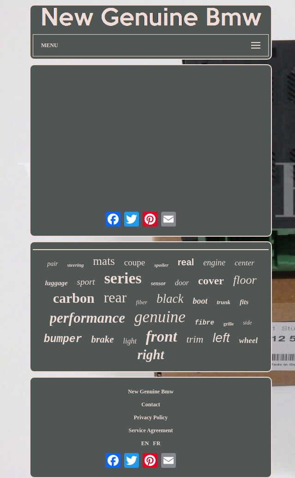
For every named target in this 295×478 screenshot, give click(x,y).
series (123, 278)
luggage (56, 283)
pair (52, 263)
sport (86, 282)
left (220, 338)
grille (228, 323)
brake (102, 339)
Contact (150, 404)
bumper (63, 339)
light (129, 341)
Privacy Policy (151, 417)
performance (88, 318)
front (161, 336)
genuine (160, 317)
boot (200, 301)
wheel (248, 340)
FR (156, 443)
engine (214, 262)
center (244, 262)
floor (245, 280)
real (186, 262)
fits (244, 302)
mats (104, 261)
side (247, 322)
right (150, 354)
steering (75, 265)
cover (211, 281)
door (182, 283)
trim (195, 339)
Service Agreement (150, 430)
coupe (134, 262)
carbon (74, 298)
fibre (204, 322)
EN (145, 443)
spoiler (161, 265)
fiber (141, 302)
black (170, 299)
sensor (158, 283)
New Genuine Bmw (151, 391)
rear (115, 297)
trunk (223, 302)
